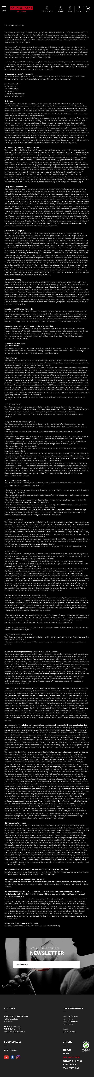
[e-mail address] (46, 964)
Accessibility (69, 1064)
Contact (67, 1050)
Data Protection (71, 1057)
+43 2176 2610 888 (13, 1029)
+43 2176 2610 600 (13, 1026)
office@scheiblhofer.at (17, 1031)
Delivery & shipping (72, 1061)
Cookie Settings (71, 1068)
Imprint (66, 1053)
